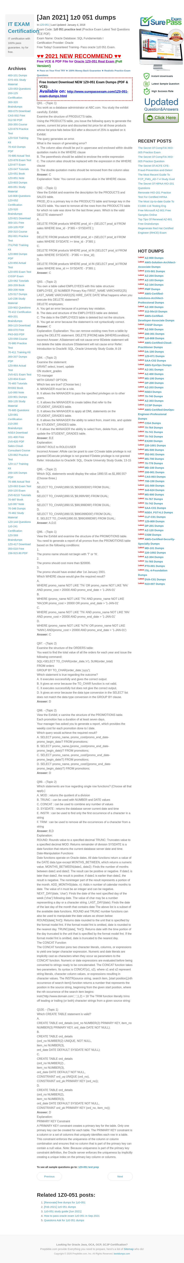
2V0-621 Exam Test (19, 374)
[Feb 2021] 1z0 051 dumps (60, 1206)
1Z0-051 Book (16, 173)
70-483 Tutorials (17, 383)
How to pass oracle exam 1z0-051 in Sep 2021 (72, 1215)
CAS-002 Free (16, 115)
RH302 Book (15, 387)
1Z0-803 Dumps (17, 182)
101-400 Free (16, 437)
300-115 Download (19, 325)
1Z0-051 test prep (88, 1167)
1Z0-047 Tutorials (18, 169)
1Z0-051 (44, 24)
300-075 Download (19, 111)
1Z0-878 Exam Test (19, 160)
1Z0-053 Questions (19, 88)
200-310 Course (17, 231)
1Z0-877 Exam (17, 164)
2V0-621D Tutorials (19, 495)
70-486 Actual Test (19, 481)
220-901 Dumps (17, 396)
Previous (49, 1176)
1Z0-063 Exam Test (19, 486)
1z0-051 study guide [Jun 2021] (62, 1211)
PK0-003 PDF (16, 334)
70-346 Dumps (17, 508)
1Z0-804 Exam (17, 378)
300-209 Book (16, 285)
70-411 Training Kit (19, 352)
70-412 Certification (19, 311)
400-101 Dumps (17, 75)
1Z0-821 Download (19, 218)
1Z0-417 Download (19, 544)
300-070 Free (16, 329)
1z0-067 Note (16, 503)
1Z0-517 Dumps (17, 294)
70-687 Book (15, 499)
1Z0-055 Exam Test (19, 271)
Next (120, 1176)
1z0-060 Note (16, 392)
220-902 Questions (19, 307)
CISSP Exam (16, 276)
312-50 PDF (15, 119)
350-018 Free (16, 548)
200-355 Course (17, 124)
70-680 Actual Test (19, 155)
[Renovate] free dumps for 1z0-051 (64, 1202)
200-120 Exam (17, 490)
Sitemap (129, 1248)
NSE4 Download (18, 432)
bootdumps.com (122, 1253)
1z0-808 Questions (19, 195)
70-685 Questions (18, 410)
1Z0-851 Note (16, 178)
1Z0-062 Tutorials (18, 280)
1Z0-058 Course (17, 338)
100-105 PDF (16, 227)
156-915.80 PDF (18, 553)
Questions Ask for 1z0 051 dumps (64, 1220)
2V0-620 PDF (16, 441)
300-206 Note (16, 289)
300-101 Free (16, 222)
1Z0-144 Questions (19, 521)
